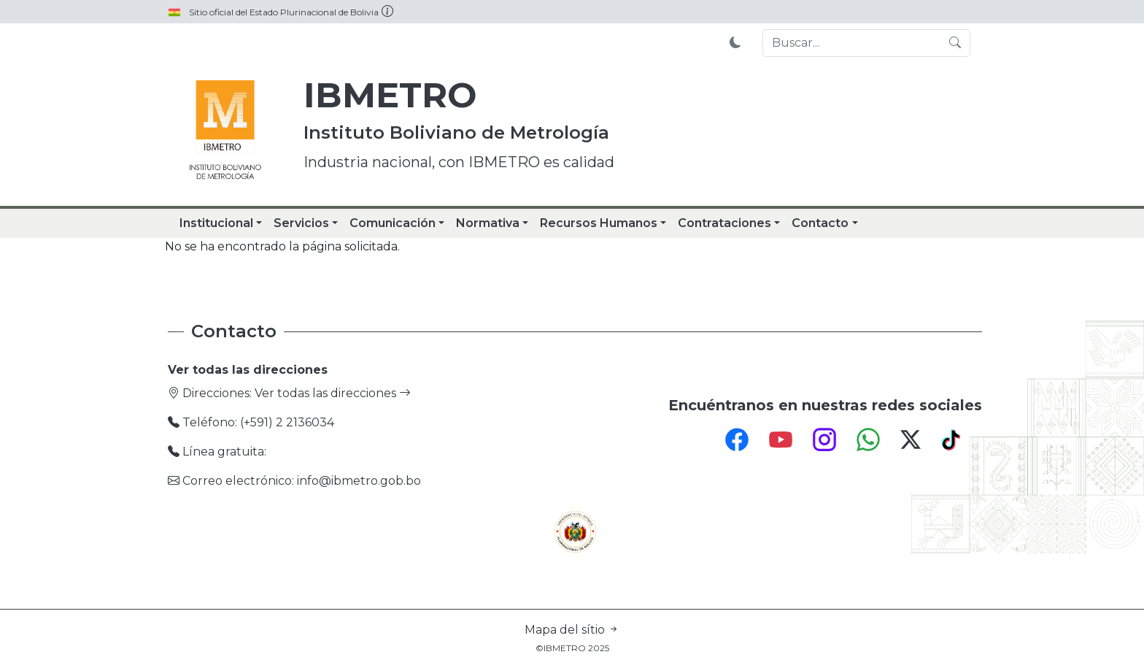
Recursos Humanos (598, 223)
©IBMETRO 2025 (572, 647)
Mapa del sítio (572, 630)
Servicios (301, 223)
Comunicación (392, 223)
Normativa (487, 223)
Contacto (820, 223)
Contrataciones (724, 223)
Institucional (216, 223)
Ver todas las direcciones (333, 393)
